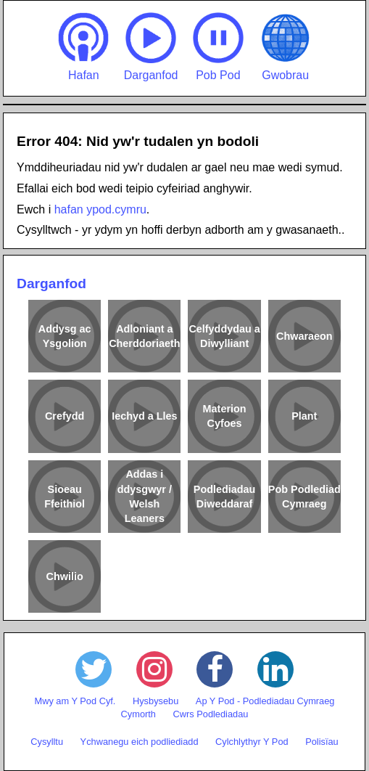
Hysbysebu (155, 700)
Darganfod (151, 46)
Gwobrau (285, 46)
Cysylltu (46, 741)
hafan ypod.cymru (100, 209)
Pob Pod (218, 46)
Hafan (83, 46)
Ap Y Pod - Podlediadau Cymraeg (265, 700)
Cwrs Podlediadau (211, 714)
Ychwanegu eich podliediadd (139, 741)
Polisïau (322, 741)
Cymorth (138, 714)
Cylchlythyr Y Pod (252, 741)
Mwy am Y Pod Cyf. (75, 700)
